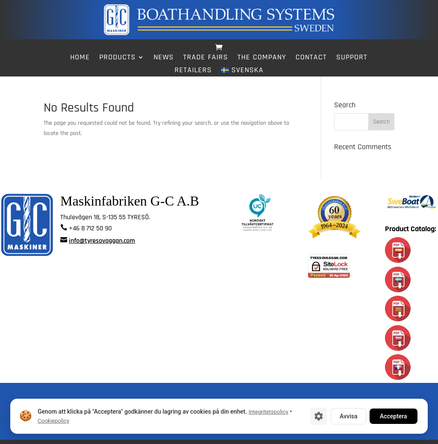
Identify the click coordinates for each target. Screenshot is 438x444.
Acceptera (393, 416)
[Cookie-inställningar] (318, 416)
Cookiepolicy (53, 421)
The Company (261, 58)
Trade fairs (205, 58)
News (164, 58)
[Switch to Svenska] (242, 71)
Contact (311, 58)
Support (351, 58)
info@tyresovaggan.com (102, 245)
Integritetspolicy (268, 412)
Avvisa (348, 416)
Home (80, 58)
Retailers (193, 71)
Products (117, 58)
